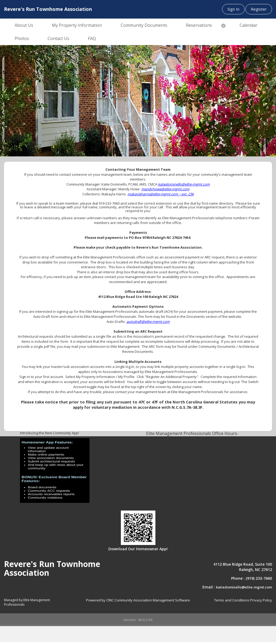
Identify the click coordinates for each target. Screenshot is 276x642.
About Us (24, 25)
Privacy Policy (261, 600)
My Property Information (77, 25)
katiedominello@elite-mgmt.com (244, 587)
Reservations (199, 25)
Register (259, 9)
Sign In (233, 9)
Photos (22, 38)
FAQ (92, 38)
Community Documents (144, 25)
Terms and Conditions (231, 600)
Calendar (248, 25)
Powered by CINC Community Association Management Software (138, 600)
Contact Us (58, 38)
